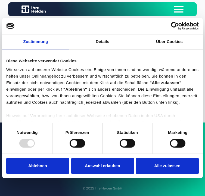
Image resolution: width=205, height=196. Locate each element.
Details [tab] (102, 41)
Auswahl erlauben (102, 166)
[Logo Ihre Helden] (33, 9)
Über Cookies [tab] (169, 41)
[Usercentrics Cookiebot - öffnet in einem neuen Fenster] (175, 26)
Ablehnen (37, 166)
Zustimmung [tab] (35, 41)
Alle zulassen (167, 166)
